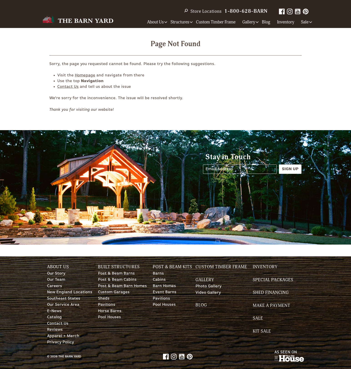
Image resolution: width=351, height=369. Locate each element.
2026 (54, 356)
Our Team (56, 280)
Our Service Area (63, 305)
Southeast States (63, 299)
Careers (54, 286)
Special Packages (273, 280)
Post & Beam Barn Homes (122, 286)
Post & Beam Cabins (117, 280)
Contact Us (68, 87)
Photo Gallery (208, 286)
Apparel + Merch (63, 336)
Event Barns (164, 292)
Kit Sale (262, 331)
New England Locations (69, 292)
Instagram (290, 11)
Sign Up (290, 169)
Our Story (56, 273)
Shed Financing (271, 293)
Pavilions (106, 305)
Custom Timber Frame (216, 22)
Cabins (159, 280)
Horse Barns (109, 311)
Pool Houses (109, 317)
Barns (158, 273)
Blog (266, 22)
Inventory (285, 22)
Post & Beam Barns (116, 273)
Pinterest (305, 11)
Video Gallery (208, 293)
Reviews (55, 330)
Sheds (104, 299)
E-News (54, 311)
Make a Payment (271, 305)
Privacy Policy (60, 342)
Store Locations (206, 11)
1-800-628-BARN (246, 11)
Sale (258, 318)
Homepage (85, 75)
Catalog (54, 317)
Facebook (282, 11)
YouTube (298, 11)
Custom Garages (114, 292)
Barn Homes (164, 286)
